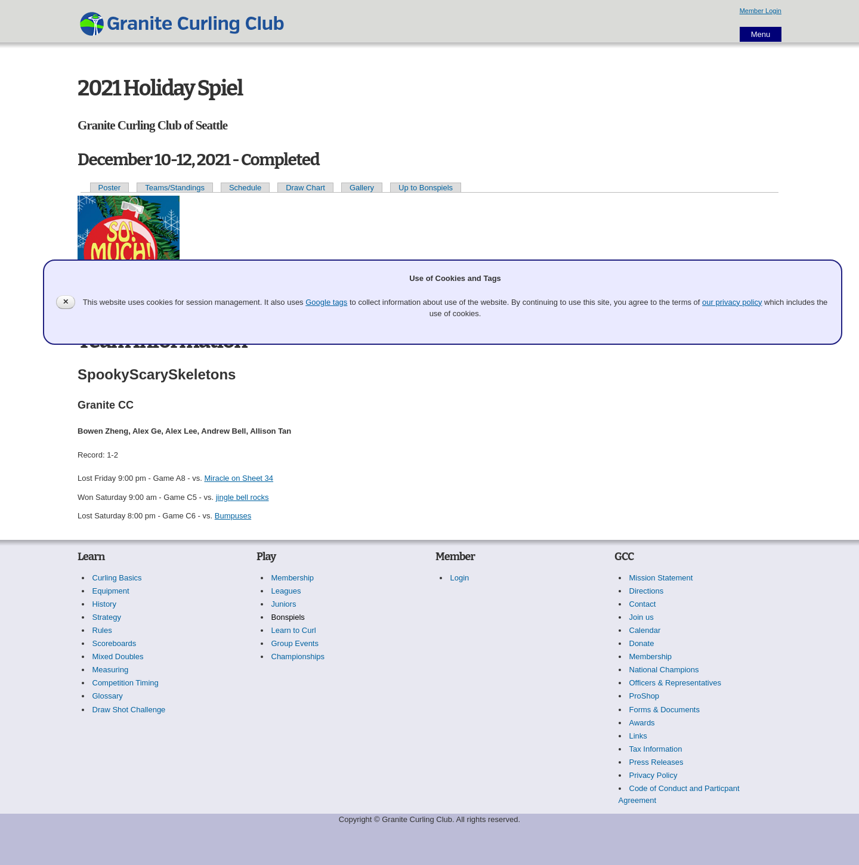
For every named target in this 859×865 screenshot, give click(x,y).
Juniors (283, 604)
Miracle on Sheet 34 (238, 478)
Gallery (362, 187)
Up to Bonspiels (425, 187)
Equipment (110, 590)
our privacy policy (732, 302)
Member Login (760, 10)
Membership (292, 577)
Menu (761, 34)
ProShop (644, 695)
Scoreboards (114, 643)
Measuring (110, 669)
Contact (642, 604)
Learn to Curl (293, 630)
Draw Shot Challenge (129, 709)
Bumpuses (233, 515)
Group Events (295, 643)
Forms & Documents (664, 709)
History (104, 604)
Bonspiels (288, 617)
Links (638, 735)
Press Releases (656, 762)
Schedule (245, 187)
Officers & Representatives (675, 682)
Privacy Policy (653, 775)
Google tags (326, 302)
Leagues (286, 590)
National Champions (664, 669)
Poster (109, 187)
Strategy (106, 617)
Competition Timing (125, 682)
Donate (641, 643)
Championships (298, 656)
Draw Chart (305, 187)
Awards (642, 722)
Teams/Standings (175, 187)
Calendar (645, 630)
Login (459, 577)
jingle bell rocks (242, 497)
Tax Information (655, 748)
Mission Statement (661, 577)
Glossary (107, 695)
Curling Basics (117, 577)
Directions (646, 590)
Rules (102, 630)
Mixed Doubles (118, 656)
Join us (641, 617)
